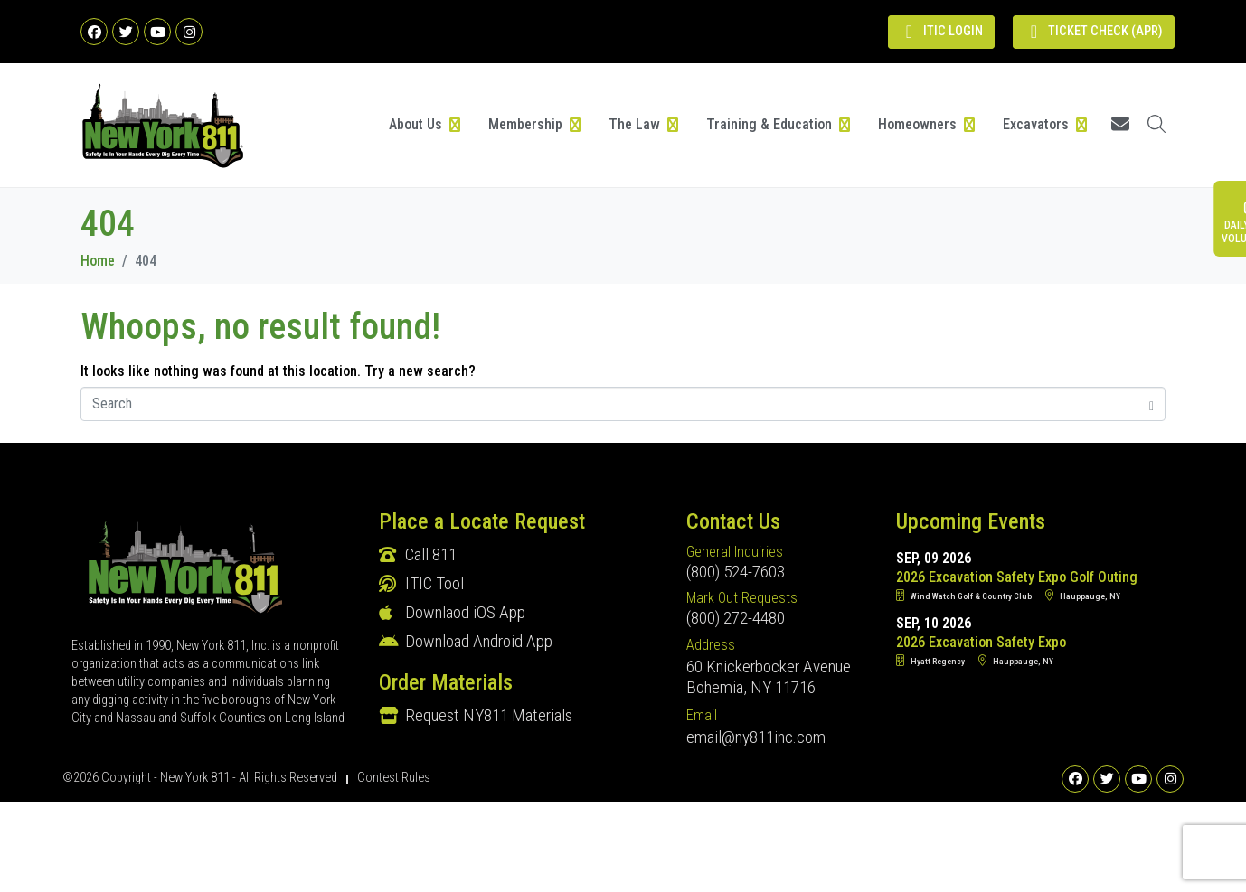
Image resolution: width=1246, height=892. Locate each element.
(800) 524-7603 (735, 571)
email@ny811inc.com (756, 737)
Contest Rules (393, 777)
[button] (426, 125)
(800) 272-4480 (735, 617)
